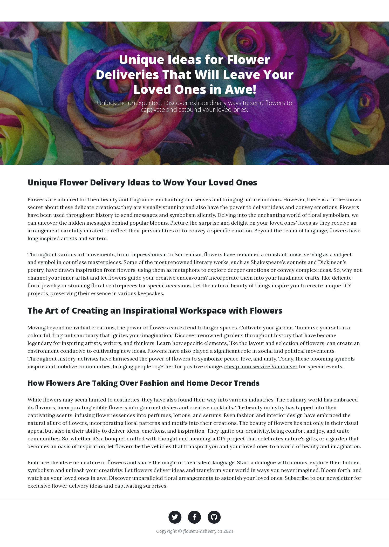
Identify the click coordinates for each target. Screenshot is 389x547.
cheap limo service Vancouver (261, 366)
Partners (313, 10)
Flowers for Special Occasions (265, 10)
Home (177, 10)
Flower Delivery (56, 10)
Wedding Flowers (207, 10)
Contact (340, 10)
